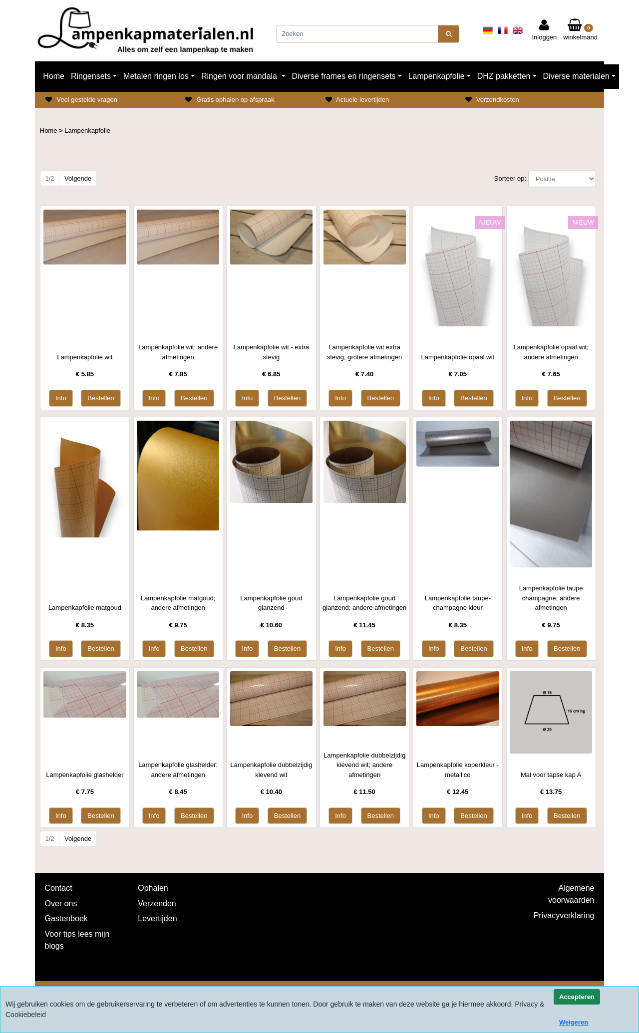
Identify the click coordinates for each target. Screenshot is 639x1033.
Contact (58, 888)
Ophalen (153, 888)
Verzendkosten (497, 99)
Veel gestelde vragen (86, 99)
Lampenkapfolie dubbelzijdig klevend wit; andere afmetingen (364, 765)
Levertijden (157, 918)
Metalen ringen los (156, 76)
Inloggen (544, 30)
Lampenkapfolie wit (84, 357)
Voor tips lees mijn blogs (77, 940)
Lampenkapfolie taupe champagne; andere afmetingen (551, 597)
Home (53, 76)
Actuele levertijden (362, 99)
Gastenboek (66, 918)
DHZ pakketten (504, 76)
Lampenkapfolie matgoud (84, 607)
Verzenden (157, 903)
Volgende (77, 178)
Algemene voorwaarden (571, 894)
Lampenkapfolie (436, 76)
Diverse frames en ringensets (344, 76)
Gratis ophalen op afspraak (236, 99)
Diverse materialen (576, 76)
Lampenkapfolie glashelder (84, 774)
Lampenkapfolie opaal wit (458, 357)
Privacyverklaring (564, 915)
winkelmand (580, 30)
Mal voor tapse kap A (551, 774)
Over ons (61, 903)
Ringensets (91, 76)
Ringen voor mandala (240, 76)
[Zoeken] (357, 34)
